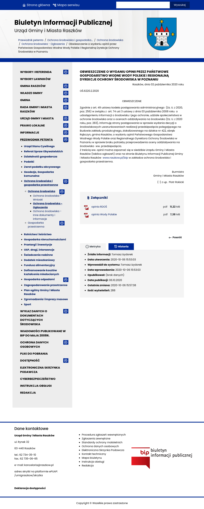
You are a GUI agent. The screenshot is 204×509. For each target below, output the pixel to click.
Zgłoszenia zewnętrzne (96, 438)
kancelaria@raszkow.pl (39, 465)
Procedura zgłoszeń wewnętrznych (104, 435)
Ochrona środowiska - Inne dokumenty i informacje (47, 215)
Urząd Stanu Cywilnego (39, 146)
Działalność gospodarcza (40, 156)
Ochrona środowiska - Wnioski (47, 197)
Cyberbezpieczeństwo (38, 379)
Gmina (25, 100)
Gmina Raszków (33, 86)
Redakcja (28, 393)
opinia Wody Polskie (104, 214)
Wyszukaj (180, 5)
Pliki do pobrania (34, 354)
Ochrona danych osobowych (34, 344)
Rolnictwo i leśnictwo (38, 234)
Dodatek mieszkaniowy (39, 260)
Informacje (29, 132)
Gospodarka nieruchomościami (45, 239)
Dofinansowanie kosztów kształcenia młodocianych (41, 272)
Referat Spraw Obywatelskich (43, 151)
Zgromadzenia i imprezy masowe (46, 299)
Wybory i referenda (36, 72)
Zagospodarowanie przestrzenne (46, 285)
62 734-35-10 (27, 455)
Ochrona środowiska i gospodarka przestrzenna (41, 183)
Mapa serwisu (66, 5)
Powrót (175, 237)
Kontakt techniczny (94, 454)
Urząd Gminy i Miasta (37, 118)
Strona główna (36, 5)
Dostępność (30, 360)
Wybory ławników (35, 79)
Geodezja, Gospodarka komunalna (39, 174)
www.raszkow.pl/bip (115, 158)
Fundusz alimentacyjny (39, 265)
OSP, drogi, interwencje (39, 250)
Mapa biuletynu (92, 458)
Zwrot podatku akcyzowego (42, 167)
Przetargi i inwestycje (38, 244)
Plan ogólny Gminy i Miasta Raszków (42, 292)
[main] (132, 133)
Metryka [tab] (93, 246)
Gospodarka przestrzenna (36, 224)
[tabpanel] (132, 274)
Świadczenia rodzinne (38, 255)
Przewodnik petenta (30, 40)
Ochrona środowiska (110, 40)
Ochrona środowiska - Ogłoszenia (43, 44)
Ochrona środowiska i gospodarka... (70, 40)
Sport (27, 304)
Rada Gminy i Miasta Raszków (36, 109)
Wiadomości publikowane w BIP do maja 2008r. (43, 333)
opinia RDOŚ (99, 207)
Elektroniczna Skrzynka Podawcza (40, 370)
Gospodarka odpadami (39, 279)
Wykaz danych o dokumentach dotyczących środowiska (33, 317)
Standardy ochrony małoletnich (102, 442)
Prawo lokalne (32, 125)
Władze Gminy (31, 93)
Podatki (29, 162)
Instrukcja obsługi (36, 386)
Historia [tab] (121, 246)
